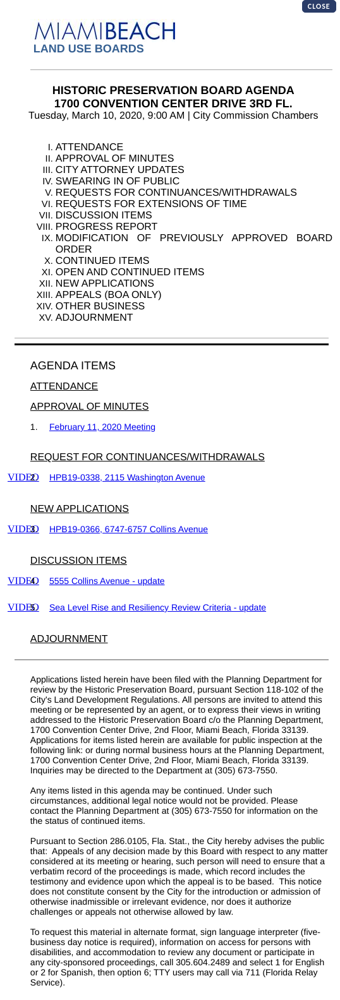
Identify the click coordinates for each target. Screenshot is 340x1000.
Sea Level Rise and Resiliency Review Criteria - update (157, 607)
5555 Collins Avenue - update (107, 581)
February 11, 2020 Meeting (102, 427)
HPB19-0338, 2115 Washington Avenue (127, 477)
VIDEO (23, 477)
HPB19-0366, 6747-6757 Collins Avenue (128, 529)
